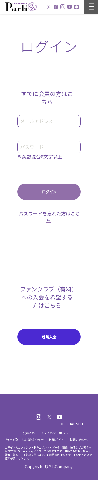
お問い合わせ (78, 439)
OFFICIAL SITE (72, 423)
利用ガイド (56, 439)
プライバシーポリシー (56, 433)
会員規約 (29, 433)
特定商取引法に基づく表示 (25, 439)
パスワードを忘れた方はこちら (49, 216)
